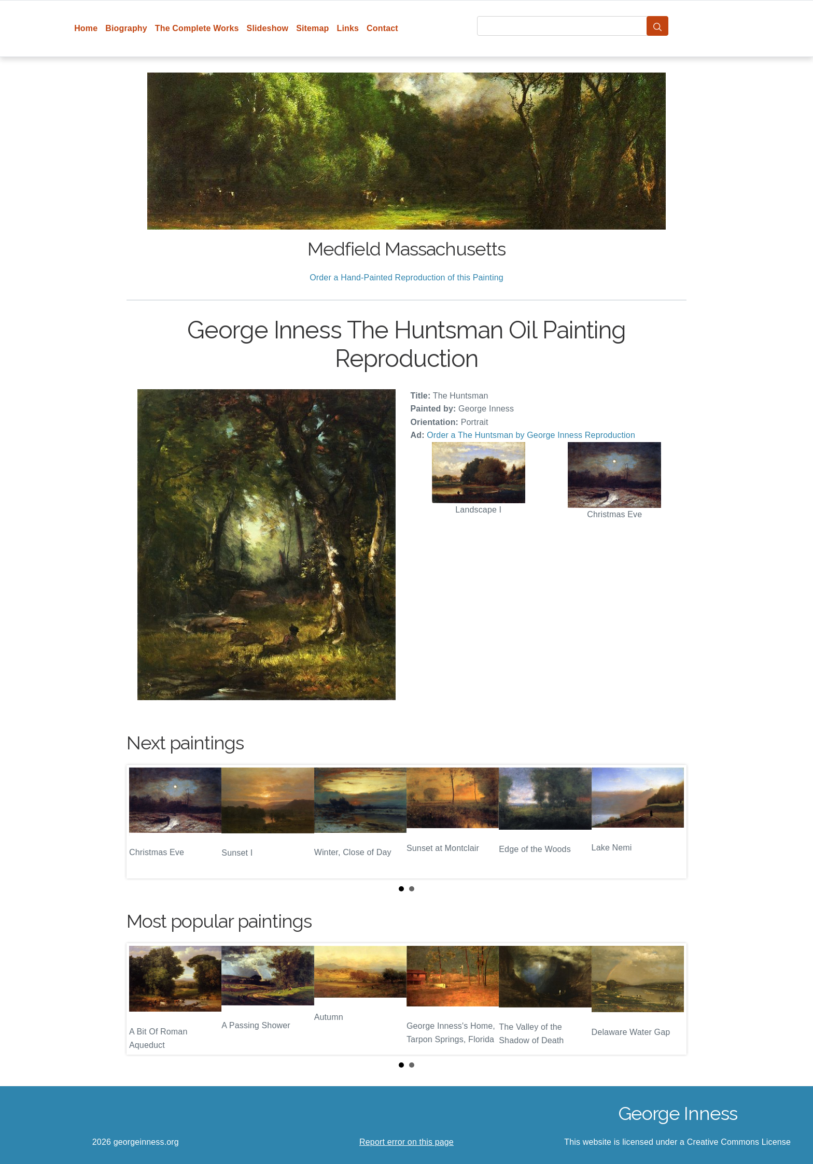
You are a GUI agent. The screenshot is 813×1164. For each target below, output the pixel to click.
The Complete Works (197, 28)
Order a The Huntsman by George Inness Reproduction (531, 435)
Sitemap (312, 28)
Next (670, 821)
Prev (142, 821)
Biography (126, 28)
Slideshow (268, 28)
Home (85, 28)
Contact (382, 28)
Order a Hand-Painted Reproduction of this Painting (406, 277)
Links (348, 28)
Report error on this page (406, 1142)
